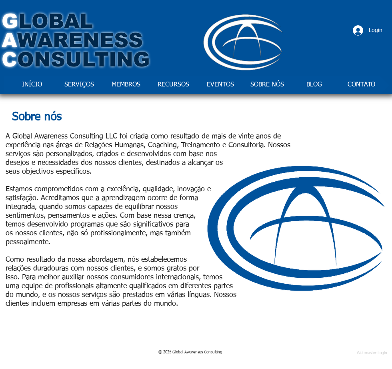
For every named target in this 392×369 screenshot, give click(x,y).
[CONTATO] (361, 85)
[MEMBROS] (126, 85)
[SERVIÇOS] (79, 85)
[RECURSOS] (173, 85)
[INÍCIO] (32, 85)
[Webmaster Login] (372, 353)
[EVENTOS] (220, 85)
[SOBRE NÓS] (267, 85)
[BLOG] (314, 85)
